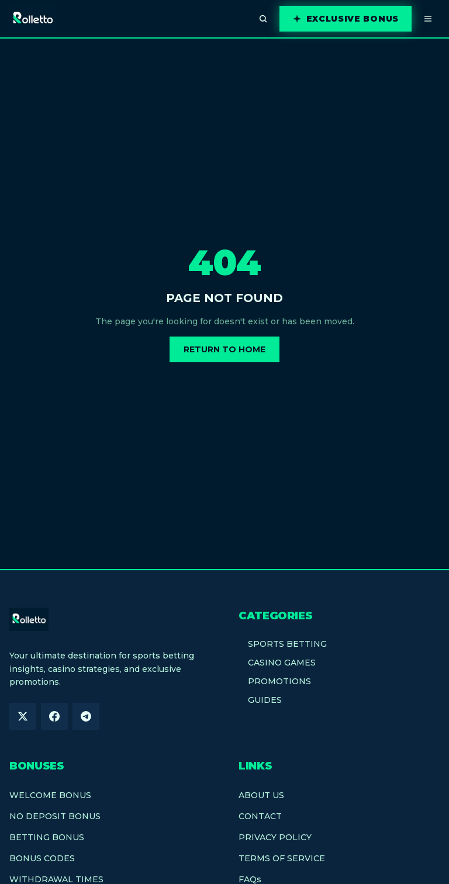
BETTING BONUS (46, 837)
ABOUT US (261, 795)
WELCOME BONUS (50, 795)
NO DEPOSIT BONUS (55, 816)
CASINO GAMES (277, 662)
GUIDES (260, 700)
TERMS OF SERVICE (282, 858)
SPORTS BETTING (283, 644)
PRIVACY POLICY (275, 837)
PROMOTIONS (275, 681)
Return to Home (224, 349)
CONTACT (260, 816)
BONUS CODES (42, 858)
